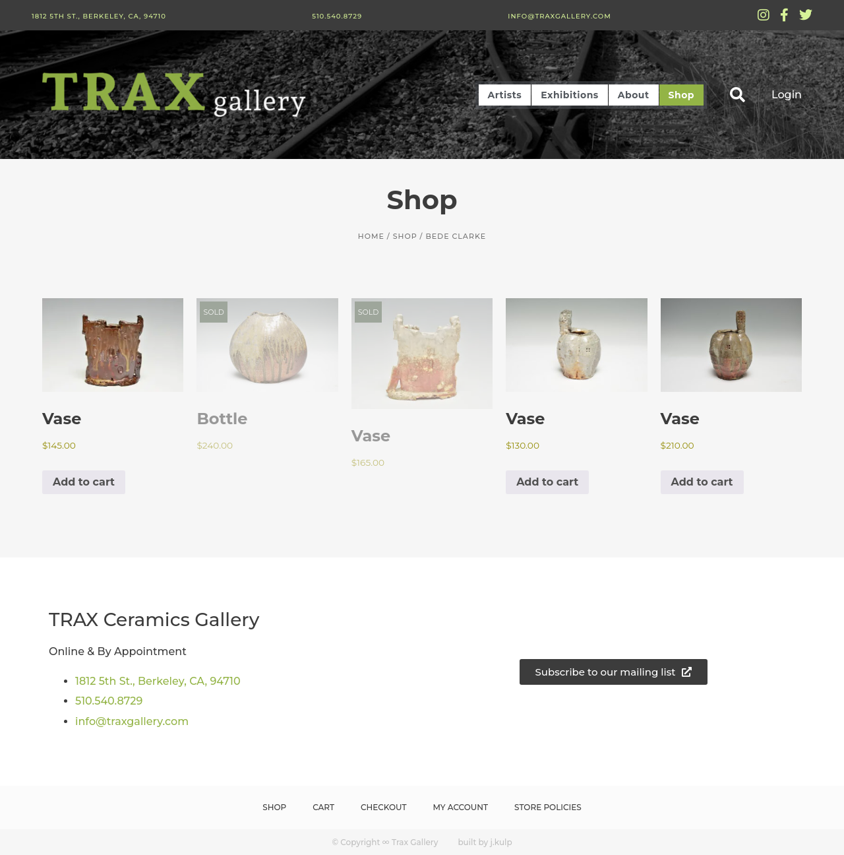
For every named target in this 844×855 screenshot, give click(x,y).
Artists (505, 95)
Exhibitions (569, 95)
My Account (461, 807)
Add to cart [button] (84, 482)
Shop (682, 95)
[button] (737, 95)
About (633, 95)
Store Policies (548, 807)
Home (371, 236)
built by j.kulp (485, 842)
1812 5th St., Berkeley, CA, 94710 (99, 16)
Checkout (384, 807)
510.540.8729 (337, 16)
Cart (323, 807)
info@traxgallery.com (559, 16)
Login (786, 94)
